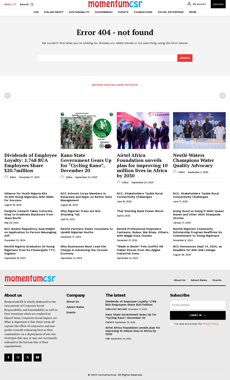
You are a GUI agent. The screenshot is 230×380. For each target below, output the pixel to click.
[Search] (184, 58)
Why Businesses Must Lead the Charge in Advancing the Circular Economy (84, 250)
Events (109, 322)
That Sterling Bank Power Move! (140, 211)
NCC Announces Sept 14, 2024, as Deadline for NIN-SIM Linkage (197, 248)
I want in (198, 315)
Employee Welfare (116, 309)
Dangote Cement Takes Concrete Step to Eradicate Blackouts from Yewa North (28, 214)
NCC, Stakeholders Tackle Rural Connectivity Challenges (140, 195)
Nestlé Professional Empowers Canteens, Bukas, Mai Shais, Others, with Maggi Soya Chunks (143, 232)
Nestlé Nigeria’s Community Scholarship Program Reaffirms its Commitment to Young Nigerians (197, 232)
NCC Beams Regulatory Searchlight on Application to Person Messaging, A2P (30, 232)
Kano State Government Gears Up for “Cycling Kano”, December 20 (86, 163)
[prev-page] (7, 95)
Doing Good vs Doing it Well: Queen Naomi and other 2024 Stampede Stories (198, 214)
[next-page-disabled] (222, 95)
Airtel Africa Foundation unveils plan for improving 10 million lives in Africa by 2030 (142, 165)
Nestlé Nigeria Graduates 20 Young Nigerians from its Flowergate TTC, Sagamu (30, 250)
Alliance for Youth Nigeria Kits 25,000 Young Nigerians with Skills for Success (29, 197)
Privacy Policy (210, 324)
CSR (107, 338)
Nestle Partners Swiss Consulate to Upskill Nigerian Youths (87, 230)
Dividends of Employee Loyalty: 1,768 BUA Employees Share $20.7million (30, 163)
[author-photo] (6, 177)
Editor (13, 177)
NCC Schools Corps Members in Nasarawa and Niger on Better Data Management (86, 197)
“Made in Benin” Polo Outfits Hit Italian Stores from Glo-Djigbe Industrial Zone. (140, 250)
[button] (27, 4)
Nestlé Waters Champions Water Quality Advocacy (193, 160)
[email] (198, 305)
